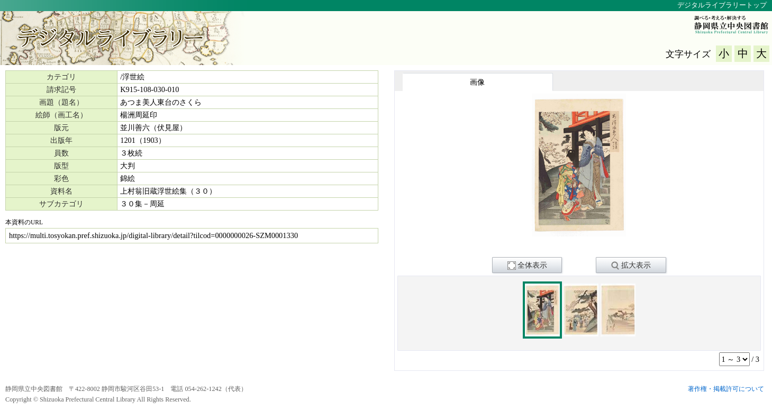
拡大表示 (631, 265)
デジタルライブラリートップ (722, 5)
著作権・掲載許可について (726, 389)
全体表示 (527, 265)
